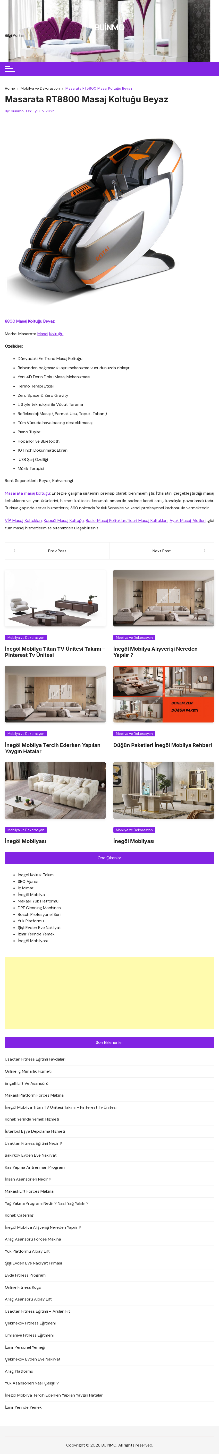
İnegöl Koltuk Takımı (36, 875)
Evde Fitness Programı (25, 1275)
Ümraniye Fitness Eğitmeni (29, 1335)
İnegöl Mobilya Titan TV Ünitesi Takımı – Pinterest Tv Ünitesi (60, 1107)
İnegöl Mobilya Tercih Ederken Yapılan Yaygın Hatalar (54, 1395)
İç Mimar (25, 888)
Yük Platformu (31, 921)
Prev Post (57, 551)
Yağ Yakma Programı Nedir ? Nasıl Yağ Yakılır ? (47, 1203)
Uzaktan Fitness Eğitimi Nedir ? (33, 1143)
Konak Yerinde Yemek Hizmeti (32, 1119)
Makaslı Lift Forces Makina (29, 1191)
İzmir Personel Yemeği (25, 1347)
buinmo (17, 111)
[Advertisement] (109, 993)
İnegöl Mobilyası (25, 842)
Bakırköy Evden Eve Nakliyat (31, 1155)
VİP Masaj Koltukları (23, 520)
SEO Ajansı (28, 881)
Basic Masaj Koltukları (106, 520)
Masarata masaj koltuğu (27, 493)
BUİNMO (109, 27)
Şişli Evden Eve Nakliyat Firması (33, 1263)
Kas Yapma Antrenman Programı (35, 1167)
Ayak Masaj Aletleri (187, 520)
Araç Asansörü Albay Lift (28, 1299)
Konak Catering (19, 1215)
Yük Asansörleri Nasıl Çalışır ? (32, 1383)
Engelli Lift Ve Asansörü (26, 1083)
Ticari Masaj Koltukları (147, 520)
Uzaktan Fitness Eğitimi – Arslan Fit (37, 1311)
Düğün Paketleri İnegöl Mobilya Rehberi (162, 745)
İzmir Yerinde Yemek (36, 934)
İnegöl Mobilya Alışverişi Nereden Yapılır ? (43, 1227)
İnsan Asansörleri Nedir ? (28, 1179)
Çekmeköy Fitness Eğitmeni (30, 1323)
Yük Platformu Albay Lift (27, 1251)
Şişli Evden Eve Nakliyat (39, 928)
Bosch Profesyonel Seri (39, 914)
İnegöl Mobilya (31, 895)
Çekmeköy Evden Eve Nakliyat (33, 1359)
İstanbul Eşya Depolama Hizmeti (35, 1131)
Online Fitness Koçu (23, 1287)
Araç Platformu (19, 1371)
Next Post (161, 551)
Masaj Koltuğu (50, 334)
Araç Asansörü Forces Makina (33, 1239)
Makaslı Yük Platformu (38, 901)
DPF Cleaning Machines (39, 908)
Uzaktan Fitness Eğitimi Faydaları (35, 1059)
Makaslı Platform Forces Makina (34, 1095)
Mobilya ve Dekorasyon (25, 638)
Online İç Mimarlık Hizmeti (28, 1071)
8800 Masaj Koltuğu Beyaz (30, 321)
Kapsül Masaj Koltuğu (64, 520)
